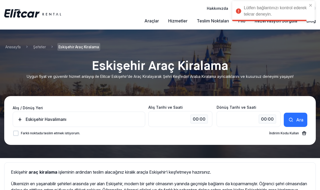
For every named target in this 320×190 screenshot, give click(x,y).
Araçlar (151, 20)
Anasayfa (13, 47)
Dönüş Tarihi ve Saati (236, 107)
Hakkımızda (217, 8)
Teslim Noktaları (213, 20)
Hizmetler (178, 20)
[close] (311, 5)
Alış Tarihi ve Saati (165, 107)
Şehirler (39, 47)
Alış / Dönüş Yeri (28, 108)
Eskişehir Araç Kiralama (78, 47)
